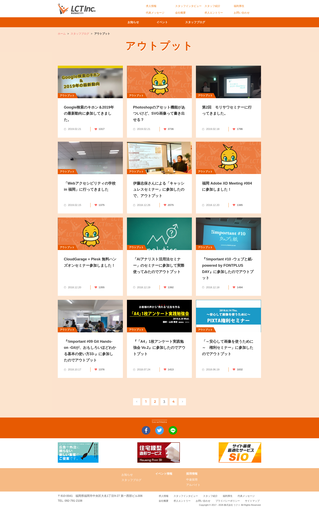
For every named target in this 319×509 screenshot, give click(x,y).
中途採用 (192, 479)
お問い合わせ (242, 12)
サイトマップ (252, 500)
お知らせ (132, 22)
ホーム (62, 33)
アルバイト (193, 484)
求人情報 (151, 6)
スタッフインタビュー (188, 6)
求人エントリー (213, 12)
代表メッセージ (155, 12)
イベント (163, 22)
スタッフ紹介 (212, 6)
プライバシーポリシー (227, 500)
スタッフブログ (199, 22)
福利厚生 (239, 6)
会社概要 (180, 12)
